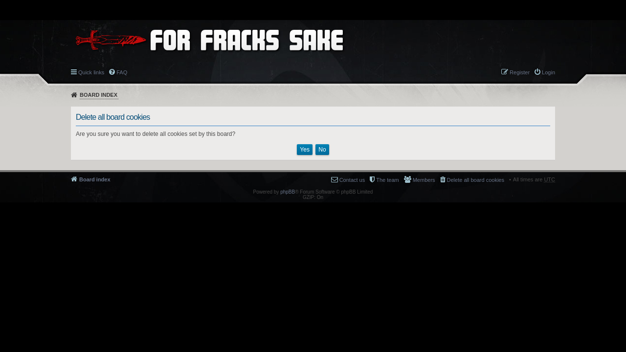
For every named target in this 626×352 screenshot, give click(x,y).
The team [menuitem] (387, 180)
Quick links (91, 72)
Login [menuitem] (548, 72)
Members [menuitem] (424, 180)
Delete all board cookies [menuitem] (475, 180)
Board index (98, 95)
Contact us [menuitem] (352, 180)
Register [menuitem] (520, 72)
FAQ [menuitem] (121, 72)
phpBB (287, 192)
